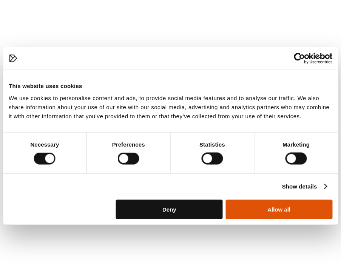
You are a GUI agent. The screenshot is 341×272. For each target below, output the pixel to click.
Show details (299, 186)
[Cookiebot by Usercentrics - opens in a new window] (299, 58)
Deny (169, 209)
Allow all (278, 209)
